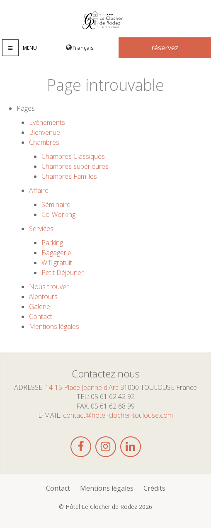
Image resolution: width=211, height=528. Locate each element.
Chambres (44, 142)
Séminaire (55, 204)
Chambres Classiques (73, 156)
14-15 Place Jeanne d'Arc (82, 387)
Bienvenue (44, 132)
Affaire (39, 190)
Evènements (47, 122)
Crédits (154, 488)
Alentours (43, 296)
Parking (52, 242)
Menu (30, 47)
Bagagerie (56, 252)
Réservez (164, 47)
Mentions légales (54, 326)
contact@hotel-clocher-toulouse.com (118, 415)
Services (41, 228)
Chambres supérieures (75, 166)
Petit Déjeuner (62, 272)
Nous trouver (49, 286)
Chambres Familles (69, 176)
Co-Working (58, 214)
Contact (40, 316)
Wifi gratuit (56, 262)
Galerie (39, 306)
